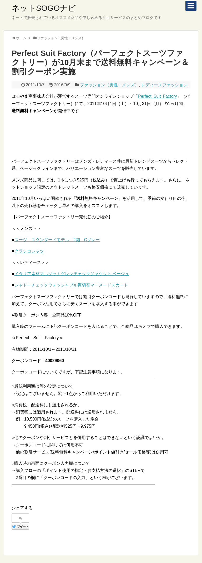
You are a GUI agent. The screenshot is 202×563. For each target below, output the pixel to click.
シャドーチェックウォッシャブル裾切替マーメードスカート (71, 285)
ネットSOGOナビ (44, 8)
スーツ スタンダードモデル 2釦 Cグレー (57, 240)
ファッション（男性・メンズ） (109, 85)
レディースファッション (164, 85)
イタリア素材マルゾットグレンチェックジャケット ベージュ (71, 273)
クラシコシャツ (29, 251)
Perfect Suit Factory (157, 96)
